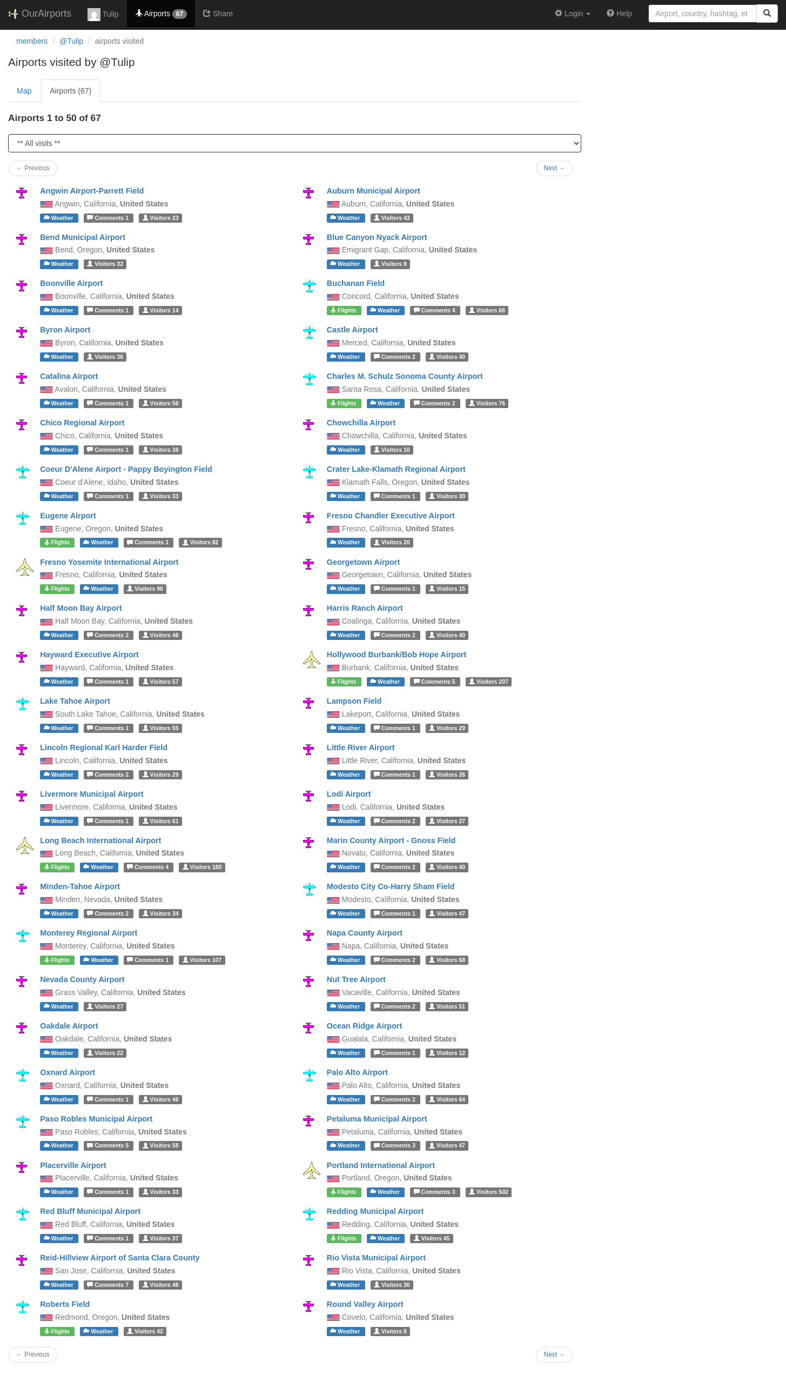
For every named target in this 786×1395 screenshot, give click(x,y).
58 (161, 1146)
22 (105, 1053)
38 (161, 449)
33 (161, 496)
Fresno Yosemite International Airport (109, 562)
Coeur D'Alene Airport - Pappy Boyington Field (126, 469)
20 (392, 542)
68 (447, 960)
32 (105, 264)
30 (447, 496)
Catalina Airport (69, 376)
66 (487, 310)
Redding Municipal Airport (375, 1211)
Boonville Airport (71, 283)
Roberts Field (65, 1304)
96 (145, 588)
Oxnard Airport (67, 1072)
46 (161, 635)
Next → (555, 168)
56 (161, 403)
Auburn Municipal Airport (373, 190)
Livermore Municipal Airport (91, 794)
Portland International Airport (381, 1165)
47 (447, 913)
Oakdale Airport (69, 1026)
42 (145, 1331)
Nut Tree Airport (356, 979)
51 (447, 1006)
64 (447, 1099)
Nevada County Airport (82, 979)
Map (24, 90)
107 (202, 960)
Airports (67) (70, 90)
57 (161, 681)
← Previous (32, 168)
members (32, 41)
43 (392, 218)
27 (447, 821)
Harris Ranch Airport (365, 608)
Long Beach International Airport (100, 840)
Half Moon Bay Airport (81, 608)
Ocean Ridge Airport (364, 1026)
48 (161, 1284)
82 (201, 542)
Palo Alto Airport (357, 1072)
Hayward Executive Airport (89, 654)
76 (487, 403)
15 (447, 588)
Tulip (103, 14)
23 (161, 218)
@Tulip (71, 41)
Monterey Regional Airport (88, 933)
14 (161, 310)
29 (447, 728)
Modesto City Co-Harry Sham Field (391, 886)
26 (447, 774)
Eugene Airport (68, 515)
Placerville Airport (73, 1165)
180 (202, 867)
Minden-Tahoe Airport (80, 886)
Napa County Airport (364, 933)
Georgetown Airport (363, 562)
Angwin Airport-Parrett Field (92, 190)
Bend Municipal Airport (82, 237)
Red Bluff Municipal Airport (90, 1211)
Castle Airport (352, 329)
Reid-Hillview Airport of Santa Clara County (119, 1257)
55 (161, 728)
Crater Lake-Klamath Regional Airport (396, 469)
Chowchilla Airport (361, 422)
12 (447, 1053)
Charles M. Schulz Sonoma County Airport (405, 376)
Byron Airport (65, 329)
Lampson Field (354, 701)
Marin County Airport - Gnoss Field (391, 840)
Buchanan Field (356, 283)
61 (161, 821)
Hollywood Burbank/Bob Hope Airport (397, 654)
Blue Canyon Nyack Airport (377, 237)
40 (447, 356)
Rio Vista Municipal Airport (376, 1257)
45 (432, 1238)
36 (105, 356)
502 (488, 1192)
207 (488, 681)
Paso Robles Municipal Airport (96, 1118)
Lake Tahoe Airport (75, 701)
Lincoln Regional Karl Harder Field (103, 747)
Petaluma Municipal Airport (377, 1118)
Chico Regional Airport (82, 422)
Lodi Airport (349, 794)
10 (392, 449)
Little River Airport (361, 747)
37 (161, 1238)
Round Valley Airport (365, 1304)
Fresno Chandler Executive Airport (391, 515)
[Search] (767, 13)
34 (161, 913)
